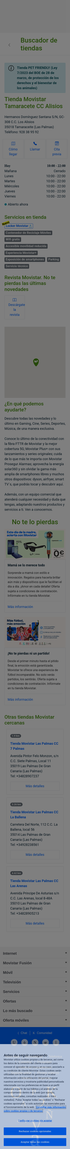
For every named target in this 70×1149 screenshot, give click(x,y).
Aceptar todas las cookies (35, 1142)
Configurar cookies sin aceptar (35, 1120)
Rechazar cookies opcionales (35, 1131)
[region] (35, 1096)
